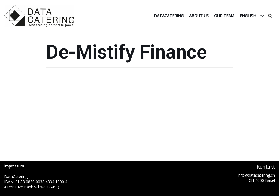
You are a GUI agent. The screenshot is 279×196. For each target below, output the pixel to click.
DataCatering (169, 15)
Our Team (224, 15)
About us (199, 15)
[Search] (270, 16)
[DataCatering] (40, 16)
